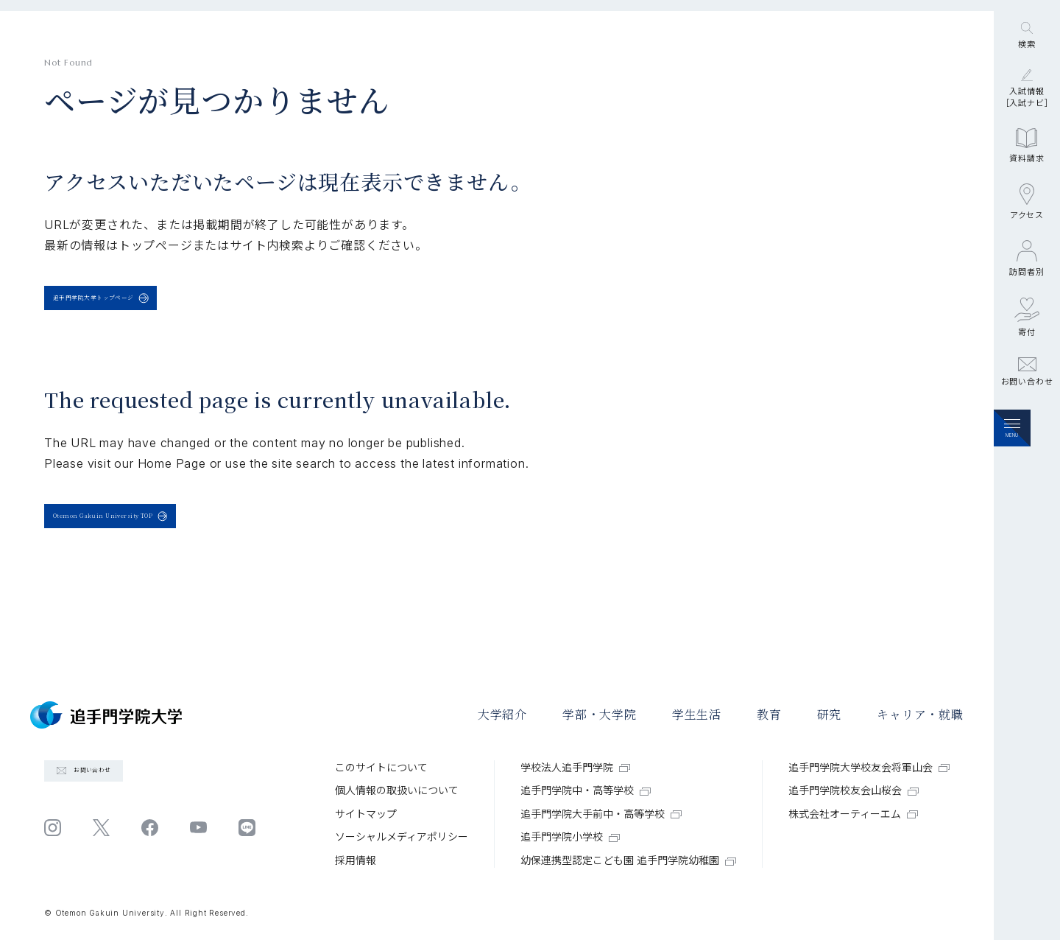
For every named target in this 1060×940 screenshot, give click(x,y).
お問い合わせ (1027, 457)
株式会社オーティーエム (853, 813)
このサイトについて (381, 767)
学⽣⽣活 (696, 714)
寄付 (1026, 402)
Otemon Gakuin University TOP (163, 544)
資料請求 (1026, 231)
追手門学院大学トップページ (143, 307)
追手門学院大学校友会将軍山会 (869, 767)
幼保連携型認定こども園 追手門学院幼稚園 (628, 860)
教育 (769, 714)
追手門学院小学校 (570, 837)
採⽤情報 (355, 860)
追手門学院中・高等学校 (585, 790)
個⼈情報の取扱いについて (397, 790)
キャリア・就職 (920, 714)
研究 (829, 714)
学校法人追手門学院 (575, 767)
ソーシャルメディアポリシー (401, 837)
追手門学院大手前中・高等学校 (601, 813)
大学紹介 (502, 714)
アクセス (1027, 287)
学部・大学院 (599, 714)
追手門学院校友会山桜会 (853, 790)
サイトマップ (366, 813)
